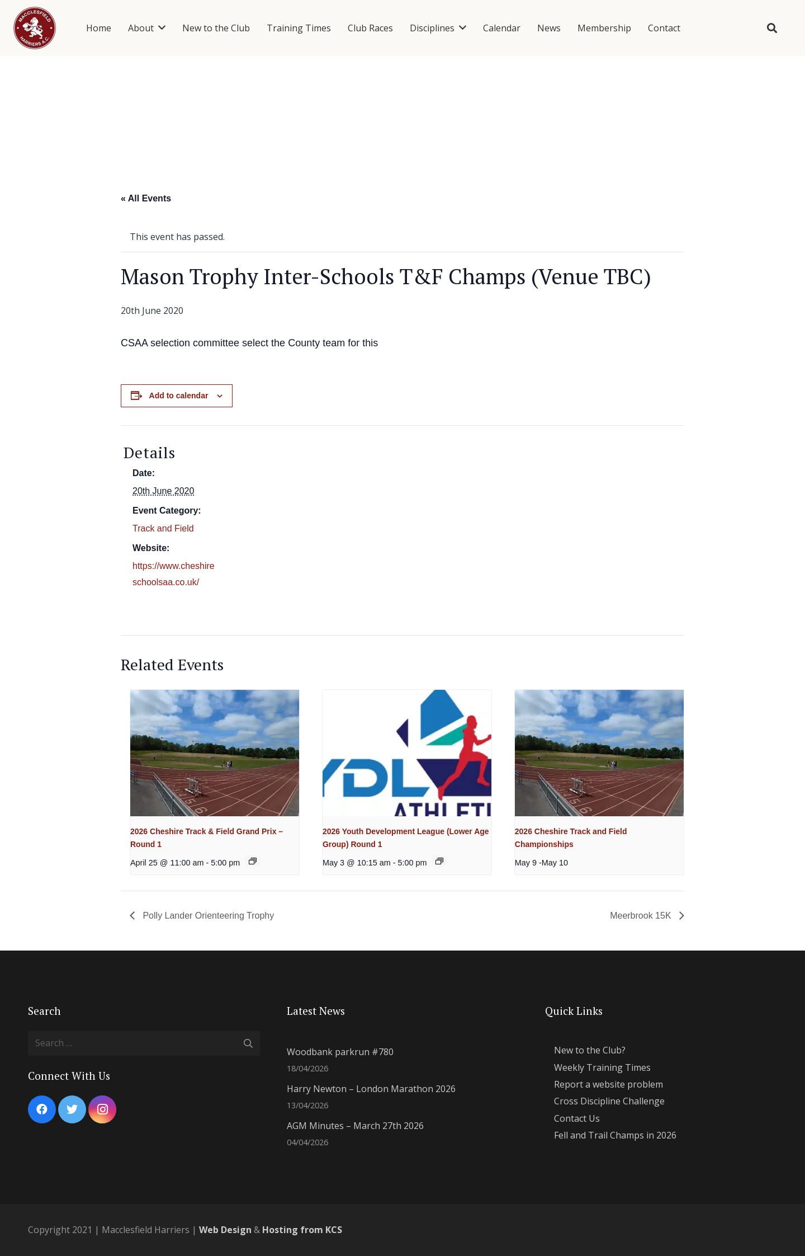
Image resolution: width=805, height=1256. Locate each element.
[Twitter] (72, 1109)
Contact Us (577, 1118)
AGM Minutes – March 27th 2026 (355, 1125)
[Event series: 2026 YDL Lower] (439, 861)
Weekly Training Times (602, 1067)
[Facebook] (42, 1109)
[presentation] (214, 753)
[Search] (772, 28)
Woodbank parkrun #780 (340, 1052)
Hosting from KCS (302, 1230)
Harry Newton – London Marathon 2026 (371, 1089)
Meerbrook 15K (642, 915)
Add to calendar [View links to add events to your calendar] (179, 395)
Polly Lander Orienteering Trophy (207, 915)
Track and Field (163, 528)
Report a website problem (608, 1084)
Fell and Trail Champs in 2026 (615, 1135)
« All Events (146, 198)
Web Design (225, 1230)
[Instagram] (102, 1109)
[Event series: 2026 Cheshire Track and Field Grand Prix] (253, 861)
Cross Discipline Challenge (609, 1101)
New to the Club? (590, 1050)
